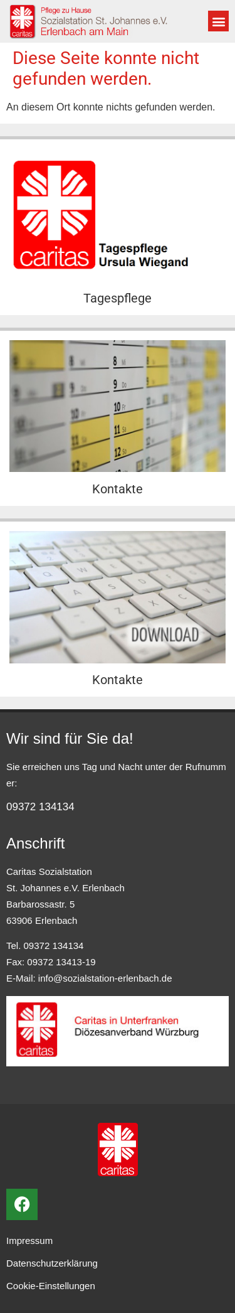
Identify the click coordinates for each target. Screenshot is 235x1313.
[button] (218, 21)
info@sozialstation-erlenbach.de (105, 978)
